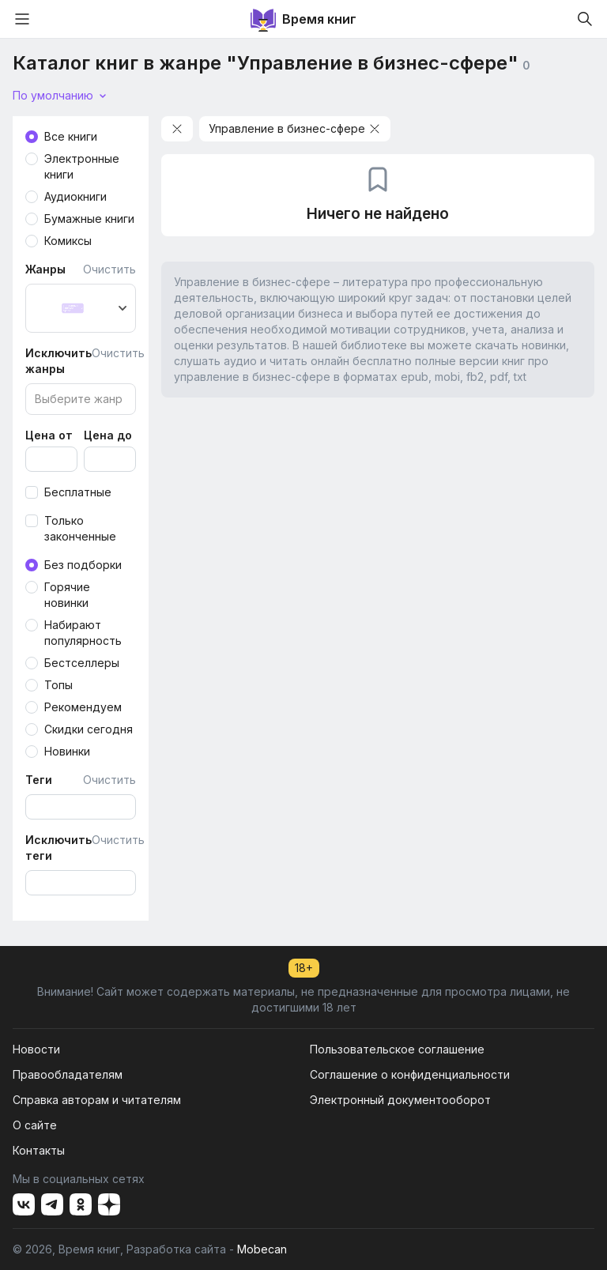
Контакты (39, 1150)
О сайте (35, 1125)
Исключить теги (58, 847)
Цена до (108, 435)
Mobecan (262, 1249)
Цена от (49, 435)
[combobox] (80, 308)
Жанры (45, 269)
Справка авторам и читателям (97, 1099)
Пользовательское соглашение (397, 1049)
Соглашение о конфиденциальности (410, 1074)
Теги (38, 779)
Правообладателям (68, 1074)
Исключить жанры (58, 360)
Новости (36, 1049)
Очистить (109, 269)
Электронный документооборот (400, 1099)
